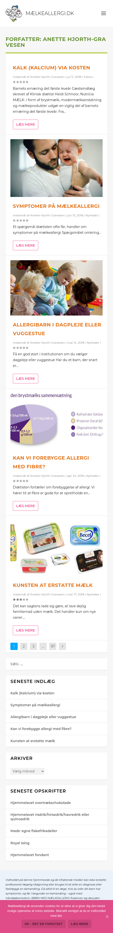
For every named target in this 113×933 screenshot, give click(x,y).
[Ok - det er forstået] (107, 916)
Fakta (88, 77)
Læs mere (25, 124)
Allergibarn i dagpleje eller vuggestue (43, 717)
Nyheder (91, 215)
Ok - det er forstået (43, 924)
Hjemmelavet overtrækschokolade (40, 803)
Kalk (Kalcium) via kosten (51, 68)
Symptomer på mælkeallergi (56, 206)
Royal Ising (19, 843)
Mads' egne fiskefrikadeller (33, 831)
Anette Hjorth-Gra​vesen (47, 77)
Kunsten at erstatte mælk (53, 585)
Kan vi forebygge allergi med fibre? (40, 729)
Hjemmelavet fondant (29, 855)
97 (53, 646)
